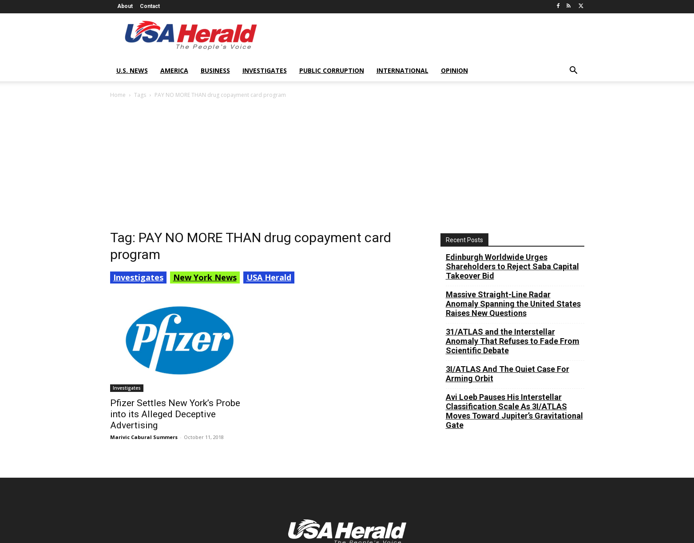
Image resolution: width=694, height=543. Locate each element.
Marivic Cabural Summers (144, 307)
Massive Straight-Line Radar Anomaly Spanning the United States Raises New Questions (513, 174)
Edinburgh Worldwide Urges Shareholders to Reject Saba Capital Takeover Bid (512, 137)
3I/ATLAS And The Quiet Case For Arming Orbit (507, 244)
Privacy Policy (372, 524)
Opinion (454, 70)
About (125, 6)
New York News (205, 148)
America (174, 70)
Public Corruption (331, 70)
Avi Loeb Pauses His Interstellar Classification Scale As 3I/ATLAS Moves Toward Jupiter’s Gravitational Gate (514, 281)
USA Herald (268, 148)
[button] (573, 71)
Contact (150, 6)
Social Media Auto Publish (311, 538)
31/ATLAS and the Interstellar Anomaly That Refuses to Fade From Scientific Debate (512, 212)
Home (118, 95)
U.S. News (132, 70)
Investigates (264, 70)
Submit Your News (527, 524)
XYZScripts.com (395, 538)
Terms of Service (424, 524)
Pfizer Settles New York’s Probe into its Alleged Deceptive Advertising (175, 284)
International (402, 70)
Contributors (474, 524)
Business (215, 70)
